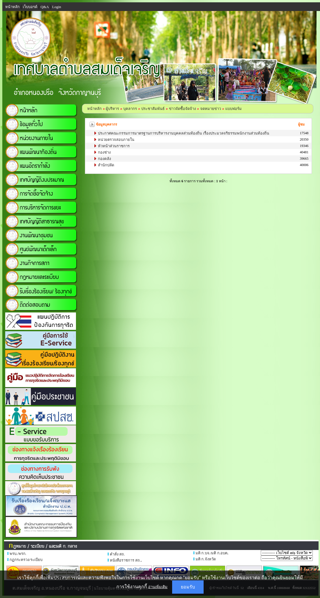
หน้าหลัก (94, 108)
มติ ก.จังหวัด (206, 559)
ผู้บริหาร (112, 108)
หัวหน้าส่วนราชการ (113, 146)
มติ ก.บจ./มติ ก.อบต (211, 553)
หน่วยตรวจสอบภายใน (115, 139)
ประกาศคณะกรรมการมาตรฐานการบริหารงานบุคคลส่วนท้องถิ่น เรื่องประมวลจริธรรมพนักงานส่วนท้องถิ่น (183, 133)
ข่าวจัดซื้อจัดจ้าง (182, 108)
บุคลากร (130, 108)
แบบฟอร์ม (233, 108)
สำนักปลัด (105, 165)
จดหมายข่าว (210, 108)
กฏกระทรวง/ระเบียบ (26, 559)
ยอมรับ (188, 586)
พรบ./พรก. (18, 553)
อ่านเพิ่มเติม (158, 586)
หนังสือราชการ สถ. (125, 560)
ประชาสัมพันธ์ (153, 108)
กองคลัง (104, 159)
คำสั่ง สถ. (117, 554)
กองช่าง (104, 152)
